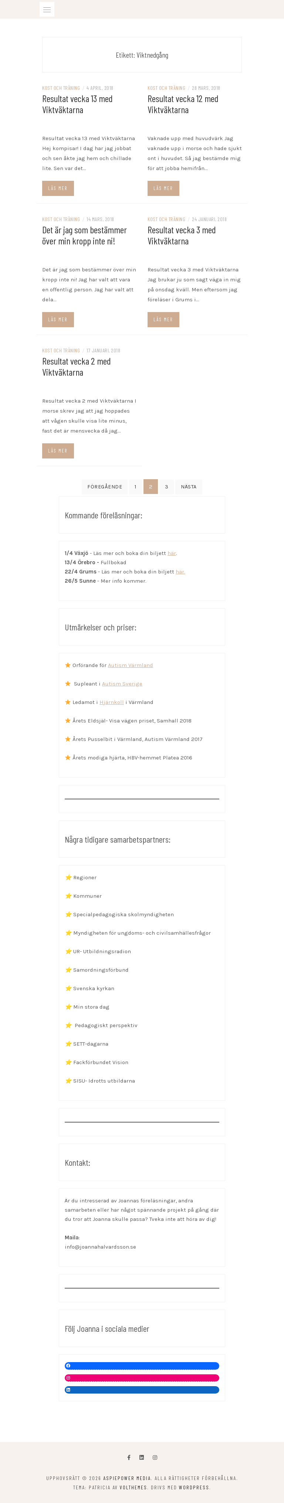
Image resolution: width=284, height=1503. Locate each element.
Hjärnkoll (111, 702)
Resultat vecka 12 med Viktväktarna (183, 103)
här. (180, 571)
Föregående (104, 487)
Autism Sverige (122, 683)
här (172, 553)
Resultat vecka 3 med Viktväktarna (182, 235)
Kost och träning (61, 88)
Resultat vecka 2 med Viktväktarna (76, 366)
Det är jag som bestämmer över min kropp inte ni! (84, 235)
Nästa (189, 487)
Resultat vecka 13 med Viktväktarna (77, 103)
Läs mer (57, 188)
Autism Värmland (130, 665)
